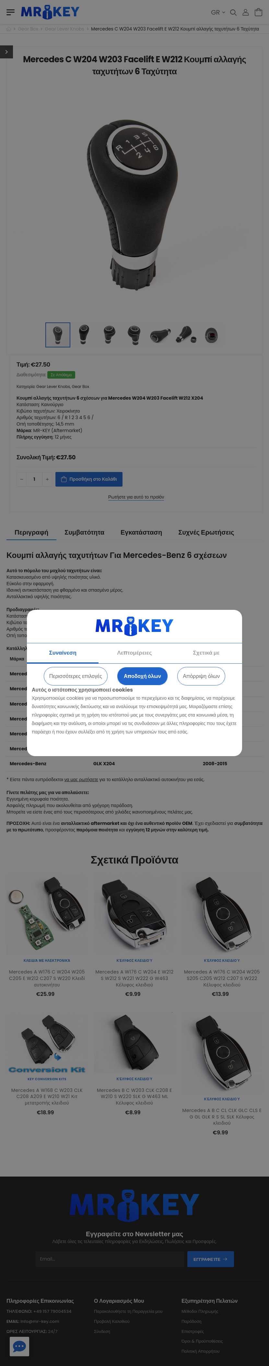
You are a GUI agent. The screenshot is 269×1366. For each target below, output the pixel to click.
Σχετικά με (206, 653)
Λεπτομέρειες (134, 653)
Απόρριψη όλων (201, 676)
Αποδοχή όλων (142, 676)
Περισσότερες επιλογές (75, 676)
